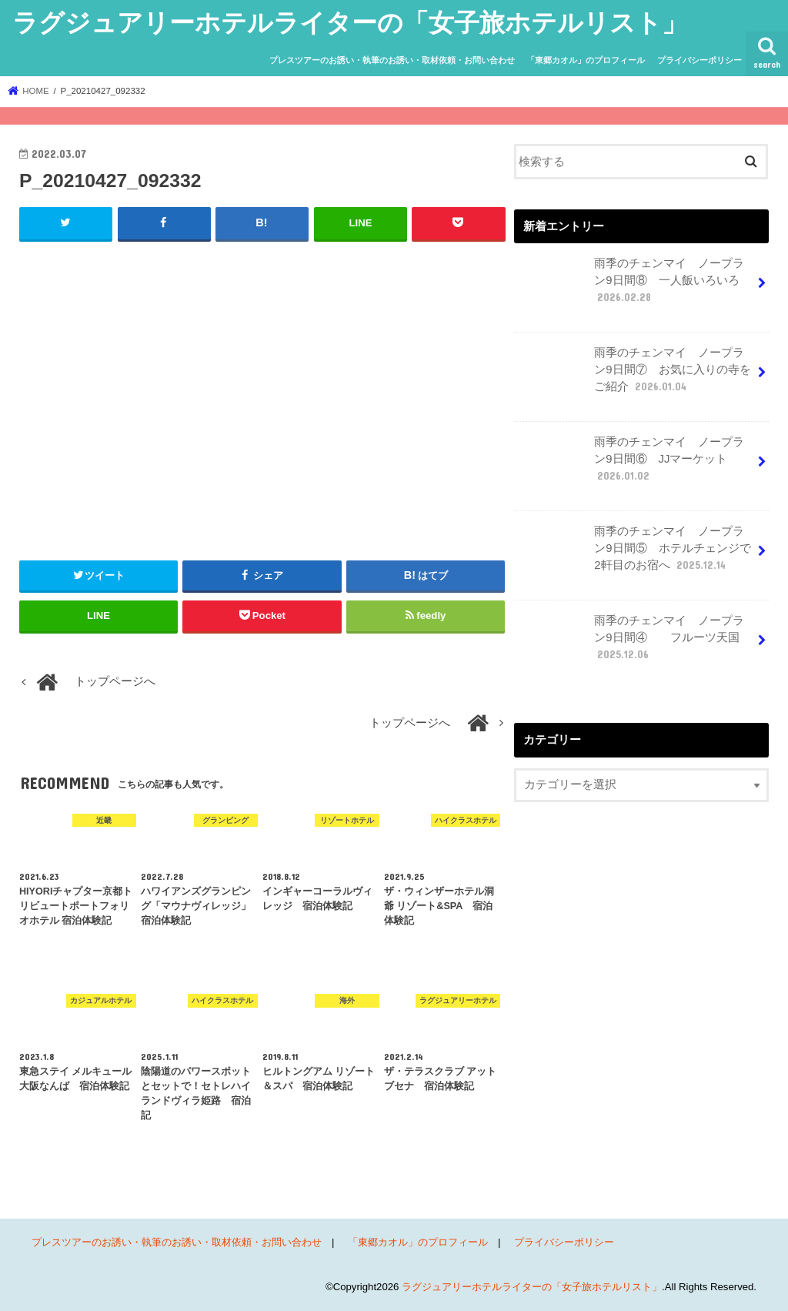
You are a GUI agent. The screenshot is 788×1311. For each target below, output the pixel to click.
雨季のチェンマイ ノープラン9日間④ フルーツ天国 (630, 643)
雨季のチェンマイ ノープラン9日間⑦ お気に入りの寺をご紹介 (633, 375)
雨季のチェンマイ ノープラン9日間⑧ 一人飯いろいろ (633, 286)
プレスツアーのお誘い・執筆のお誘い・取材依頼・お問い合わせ (392, 60)
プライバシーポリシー (699, 60)
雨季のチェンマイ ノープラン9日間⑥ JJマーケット (630, 465)
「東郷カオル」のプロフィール (585, 60)
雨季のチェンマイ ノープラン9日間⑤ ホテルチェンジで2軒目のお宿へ (633, 554)
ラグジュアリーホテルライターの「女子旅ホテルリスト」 (349, 22)
